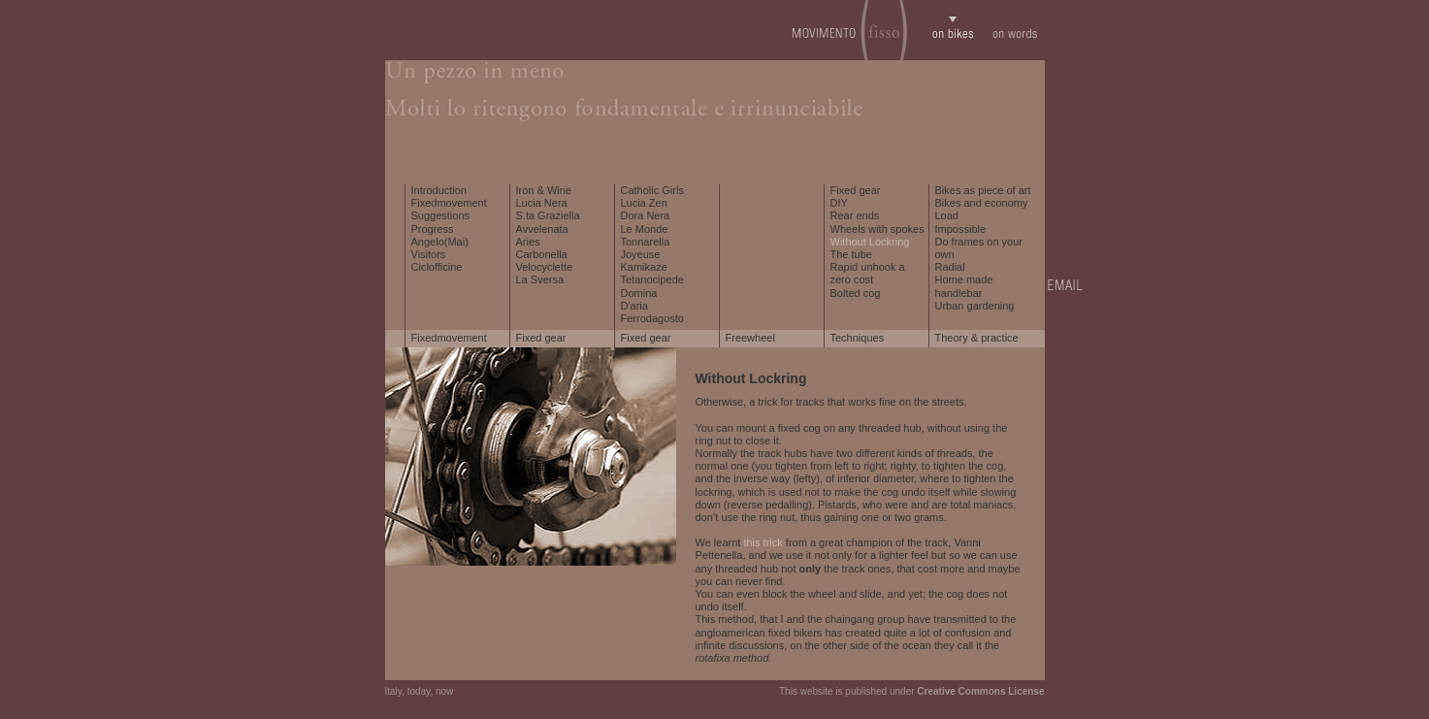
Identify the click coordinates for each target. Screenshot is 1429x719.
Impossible (961, 229)
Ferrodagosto (652, 318)
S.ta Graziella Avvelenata (548, 222)
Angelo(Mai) (440, 241)
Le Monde (644, 229)
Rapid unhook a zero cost (867, 273)
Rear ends (855, 215)
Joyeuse (641, 254)
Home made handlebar (964, 286)
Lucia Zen (644, 203)
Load (946, 215)
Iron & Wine (543, 190)
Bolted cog (855, 293)
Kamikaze (644, 267)
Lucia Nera (542, 203)
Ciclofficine (437, 267)
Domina (639, 293)
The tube (851, 254)
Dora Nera (645, 215)
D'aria (634, 305)
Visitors (428, 254)
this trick (762, 542)
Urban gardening (975, 305)
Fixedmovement (449, 203)
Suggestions (441, 215)
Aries (528, 241)
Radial (950, 267)
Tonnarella (645, 241)
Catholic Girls (652, 190)
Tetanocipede (652, 279)
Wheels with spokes (877, 229)
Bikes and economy (981, 203)
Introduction (439, 190)
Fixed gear (855, 190)
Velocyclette (544, 267)
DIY (839, 203)
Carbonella (542, 254)
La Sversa (540, 279)
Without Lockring (870, 241)
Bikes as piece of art (983, 190)
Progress (432, 229)
